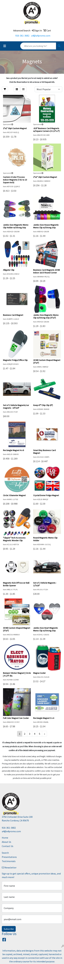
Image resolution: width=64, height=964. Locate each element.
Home (5, 837)
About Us (6, 841)
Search (5, 852)
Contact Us (7, 846)
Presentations (9, 856)
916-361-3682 (22, 35)
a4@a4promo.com (40, 35)
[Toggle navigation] (5, 46)
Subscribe (9, 928)
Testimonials (9, 861)
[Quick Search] (38, 46)
